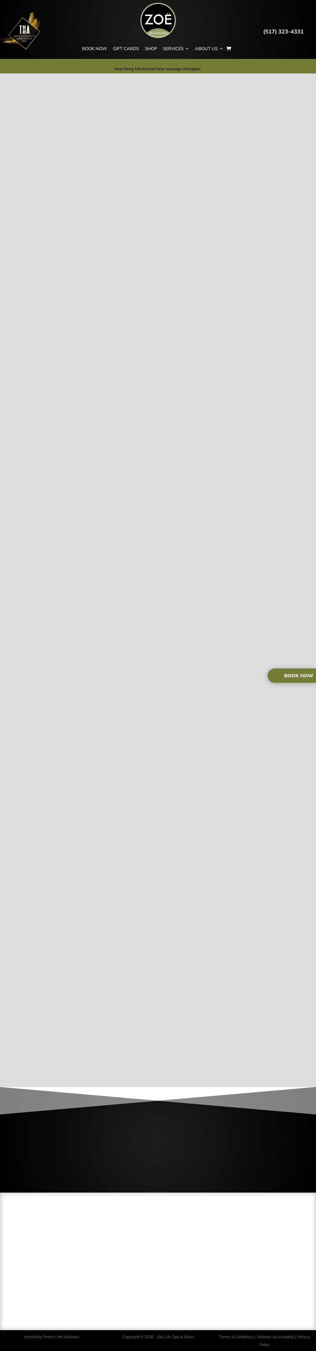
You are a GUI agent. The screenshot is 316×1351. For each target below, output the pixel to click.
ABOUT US (206, 48)
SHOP (151, 48)
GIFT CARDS (126, 48)
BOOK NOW (94, 48)
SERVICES (173, 48)
